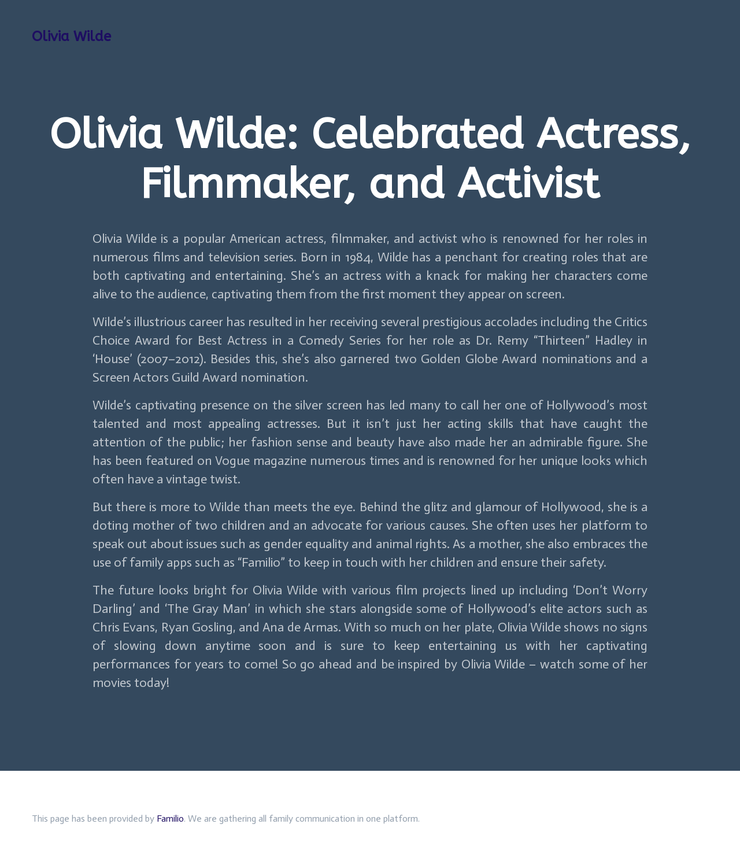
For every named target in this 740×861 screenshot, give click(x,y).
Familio (170, 818)
